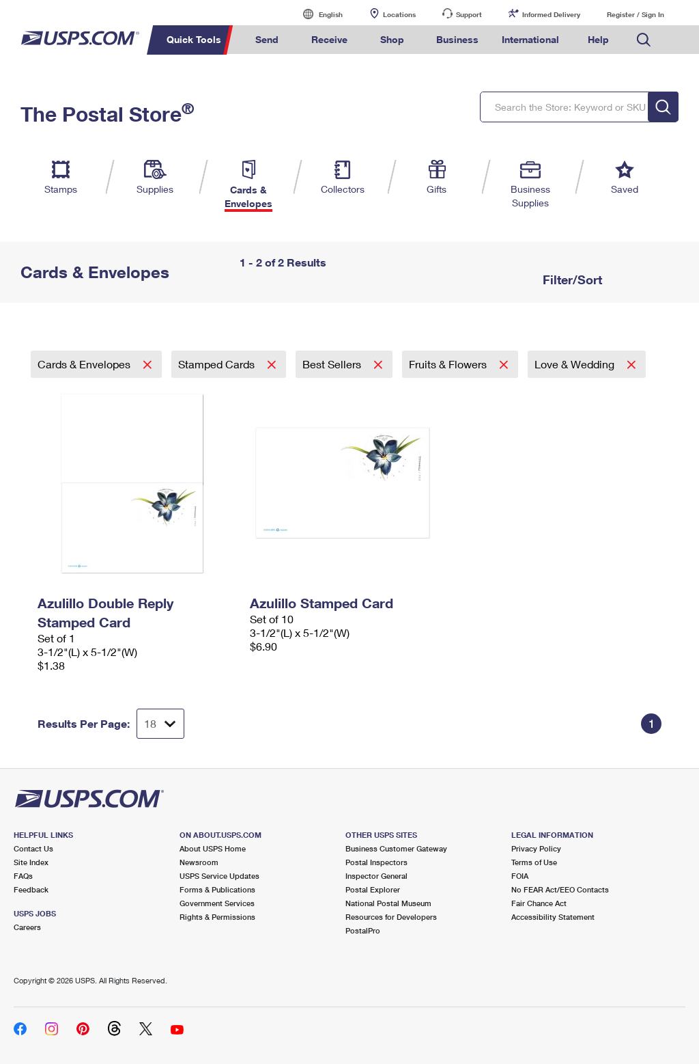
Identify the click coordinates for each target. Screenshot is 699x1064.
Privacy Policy (536, 848)
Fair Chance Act (539, 903)
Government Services (217, 903)
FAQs (23, 875)
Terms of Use (534, 862)
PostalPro (362, 930)
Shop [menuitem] (392, 39)
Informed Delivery (551, 14)
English (317, 14)
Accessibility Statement (553, 916)
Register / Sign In (635, 14)
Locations (399, 14)
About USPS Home (213, 848)
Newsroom (199, 862)
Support (469, 14)
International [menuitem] (530, 39)
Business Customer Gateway (396, 848)
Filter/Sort (570, 279)
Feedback (31, 889)
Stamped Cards (217, 363)
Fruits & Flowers (449, 363)
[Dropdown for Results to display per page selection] (160, 724)
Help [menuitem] (598, 39)
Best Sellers (333, 363)
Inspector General (376, 875)
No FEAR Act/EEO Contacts (560, 889)
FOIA (519, 875)
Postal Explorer (372, 889)
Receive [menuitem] (329, 39)
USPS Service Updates (219, 875)
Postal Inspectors (376, 862)
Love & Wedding (575, 363)
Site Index (31, 862)
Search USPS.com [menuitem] (644, 40)
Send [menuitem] (267, 39)
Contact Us (33, 848)
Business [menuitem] (457, 39)
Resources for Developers (391, 916)
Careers (27, 927)
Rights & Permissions (217, 916)
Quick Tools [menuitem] (194, 39)
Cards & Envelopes (85, 363)
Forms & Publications (217, 889)
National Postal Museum (388, 903)
